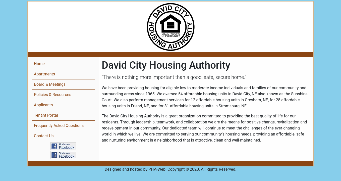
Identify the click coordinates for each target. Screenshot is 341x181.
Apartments (44, 74)
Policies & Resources (52, 94)
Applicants (43, 105)
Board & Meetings (50, 84)
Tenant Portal (46, 115)
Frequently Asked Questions (59, 125)
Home (39, 63)
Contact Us (44, 135)
